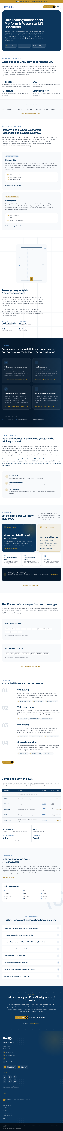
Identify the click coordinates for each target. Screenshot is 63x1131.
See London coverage (9, 877)
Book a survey (8, 762)
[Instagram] (4, 1081)
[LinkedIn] (10, 1077)
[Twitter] (10, 1081)
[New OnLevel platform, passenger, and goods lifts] (31, 1)
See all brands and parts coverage (31, 666)
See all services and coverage (31, 585)
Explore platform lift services (14, 185)
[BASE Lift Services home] (9, 6)
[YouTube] (15, 1081)
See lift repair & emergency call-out (45, 406)
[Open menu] (57, 6)
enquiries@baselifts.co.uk (34, 1023)
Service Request (49, 7)
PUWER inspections (22, 419)
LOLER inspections (7, 419)
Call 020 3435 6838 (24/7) (38, 1017)
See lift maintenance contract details (15, 380)
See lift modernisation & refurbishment (16, 406)
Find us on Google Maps (12, 1061)
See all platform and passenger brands (31, 113)
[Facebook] (15, 1077)
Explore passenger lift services (15, 226)
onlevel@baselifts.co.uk (11, 1059)
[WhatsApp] (4, 1077)
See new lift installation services (45, 380)
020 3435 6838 (9, 1052)
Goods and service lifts (37, 419)
